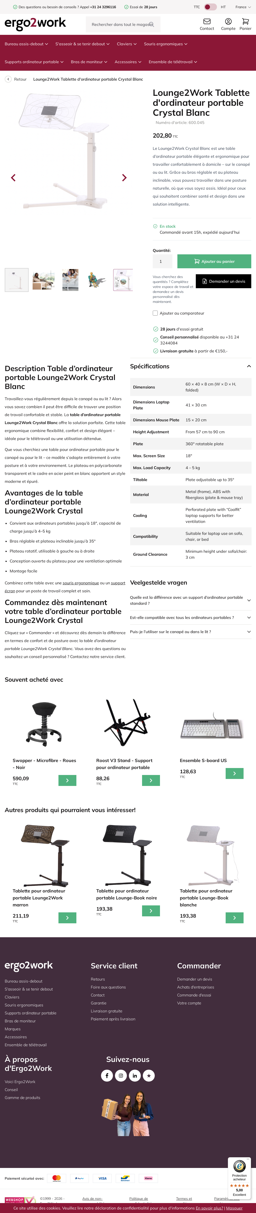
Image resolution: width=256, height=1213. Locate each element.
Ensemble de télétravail (173, 61)
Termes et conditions (184, 1201)
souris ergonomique (81, 582)
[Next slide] (124, 178)
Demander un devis (223, 281)
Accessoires (128, 61)
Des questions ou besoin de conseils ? (49, 7)
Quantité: (162, 250)
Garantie (98, 1002)
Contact (97, 994)
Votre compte (189, 1002)
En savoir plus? (209, 1208)
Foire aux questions (108, 987)
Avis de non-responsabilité (93, 1201)
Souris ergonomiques (166, 43)
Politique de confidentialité (140, 1201)
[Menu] (248, 1160)
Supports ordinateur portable (34, 61)
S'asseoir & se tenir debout (82, 43)
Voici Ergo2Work (20, 1081)
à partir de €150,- (194, 350)
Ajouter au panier (214, 261)
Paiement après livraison (113, 1018)
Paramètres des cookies (227, 1201)
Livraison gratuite (106, 1010)
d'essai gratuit (181, 329)
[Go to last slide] (14, 178)
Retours (98, 979)
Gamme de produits (22, 1097)
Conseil (11, 1089)
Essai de (143, 7)
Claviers (127, 43)
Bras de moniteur (89, 61)
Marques (13, 1028)
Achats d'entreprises (195, 987)
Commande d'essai (194, 994)
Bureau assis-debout (27, 43)
